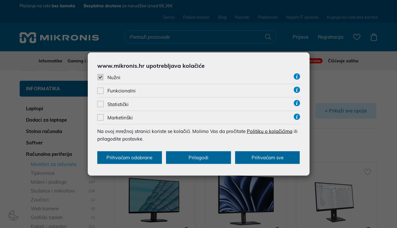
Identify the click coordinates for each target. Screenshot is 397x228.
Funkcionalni (121, 91)
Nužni (113, 77)
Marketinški (120, 117)
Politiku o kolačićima (269, 131)
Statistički (118, 104)
